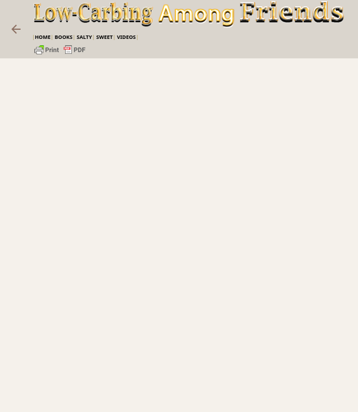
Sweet (104, 37)
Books (64, 37)
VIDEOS (126, 37)
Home (43, 37)
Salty (84, 37)
